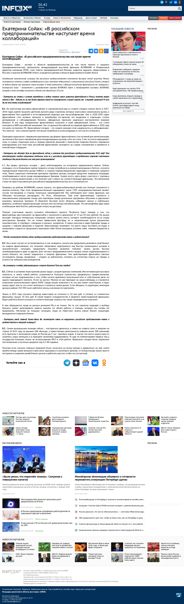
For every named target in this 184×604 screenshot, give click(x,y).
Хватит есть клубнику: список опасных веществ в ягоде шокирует (170, 546)
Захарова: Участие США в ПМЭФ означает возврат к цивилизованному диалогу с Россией (112, 506)
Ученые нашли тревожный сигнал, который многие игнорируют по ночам (25, 546)
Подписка (26, 589)
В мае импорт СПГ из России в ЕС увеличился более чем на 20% (46, 524)
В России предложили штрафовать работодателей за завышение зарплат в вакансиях (45, 512)
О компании (7, 589)
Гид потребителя (55, 589)
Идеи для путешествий (85, 589)
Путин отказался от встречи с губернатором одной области (133, 431)
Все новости (128, 111)
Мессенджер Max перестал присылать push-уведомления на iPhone (41, 500)
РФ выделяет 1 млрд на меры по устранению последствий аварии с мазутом (128, 81)
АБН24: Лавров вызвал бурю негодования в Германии (62, 556)
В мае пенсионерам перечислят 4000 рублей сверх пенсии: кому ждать (134, 557)
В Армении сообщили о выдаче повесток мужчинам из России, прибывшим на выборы (126, 71)
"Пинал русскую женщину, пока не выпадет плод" (96, 556)
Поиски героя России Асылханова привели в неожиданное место (171, 556)
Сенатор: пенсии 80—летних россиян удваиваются (97, 430)
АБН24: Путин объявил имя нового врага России (170, 430)
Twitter (171, 2)
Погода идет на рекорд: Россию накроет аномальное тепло (26, 419)
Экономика (39, 531)
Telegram (162, 2)
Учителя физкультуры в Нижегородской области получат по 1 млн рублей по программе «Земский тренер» (112, 524)
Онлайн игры (69, 589)
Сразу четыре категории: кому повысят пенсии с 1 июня (23, 431)
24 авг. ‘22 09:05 (20, 44)
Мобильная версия (39, 589)
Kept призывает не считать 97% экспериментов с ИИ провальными (128, 89)
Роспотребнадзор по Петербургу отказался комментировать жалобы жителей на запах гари (112, 499)
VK (175, 2)
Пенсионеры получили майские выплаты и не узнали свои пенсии (134, 419)
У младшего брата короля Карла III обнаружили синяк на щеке (128, 63)
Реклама (17, 589)
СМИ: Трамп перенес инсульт (25, 555)
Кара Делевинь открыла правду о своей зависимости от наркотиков (127, 97)
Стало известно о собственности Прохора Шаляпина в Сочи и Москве (127, 54)
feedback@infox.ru (14, 602)
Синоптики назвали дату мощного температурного (60, 419)
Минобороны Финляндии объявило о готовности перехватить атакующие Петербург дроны (105, 478)
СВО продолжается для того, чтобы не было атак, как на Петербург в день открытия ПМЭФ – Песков (112, 518)
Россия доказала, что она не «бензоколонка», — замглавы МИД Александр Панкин (112, 512)
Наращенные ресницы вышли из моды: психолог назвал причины (61, 431)
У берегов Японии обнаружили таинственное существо (98, 419)
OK (180, 2)
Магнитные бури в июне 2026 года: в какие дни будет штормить (98, 545)
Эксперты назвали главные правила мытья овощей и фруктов (169, 420)
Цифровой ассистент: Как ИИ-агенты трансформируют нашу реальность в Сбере (126, 105)
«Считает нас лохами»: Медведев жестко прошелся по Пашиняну (135, 545)
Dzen (166, 2)
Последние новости (122, 28)
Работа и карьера (41, 519)
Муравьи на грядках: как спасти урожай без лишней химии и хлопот (62, 545)
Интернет (38, 507)
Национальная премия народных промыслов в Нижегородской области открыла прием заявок (112, 530)
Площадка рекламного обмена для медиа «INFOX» (24, 592)
